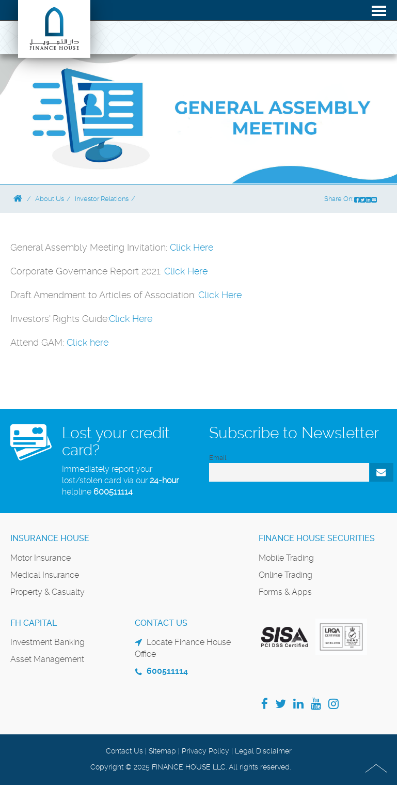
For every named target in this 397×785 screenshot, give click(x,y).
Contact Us (124, 751)
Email (217, 457)
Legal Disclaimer (263, 751)
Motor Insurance (40, 558)
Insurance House (49, 538)
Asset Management (47, 659)
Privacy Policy (205, 751)
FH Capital (33, 623)
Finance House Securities (317, 538)
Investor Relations (102, 199)
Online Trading (285, 575)
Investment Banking (47, 642)
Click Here (191, 247)
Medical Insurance (44, 575)
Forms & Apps (285, 592)
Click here (87, 342)
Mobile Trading (286, 558)
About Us (49, 199)
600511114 (113, 492)
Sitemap (162, 751)
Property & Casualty (47, 592)
